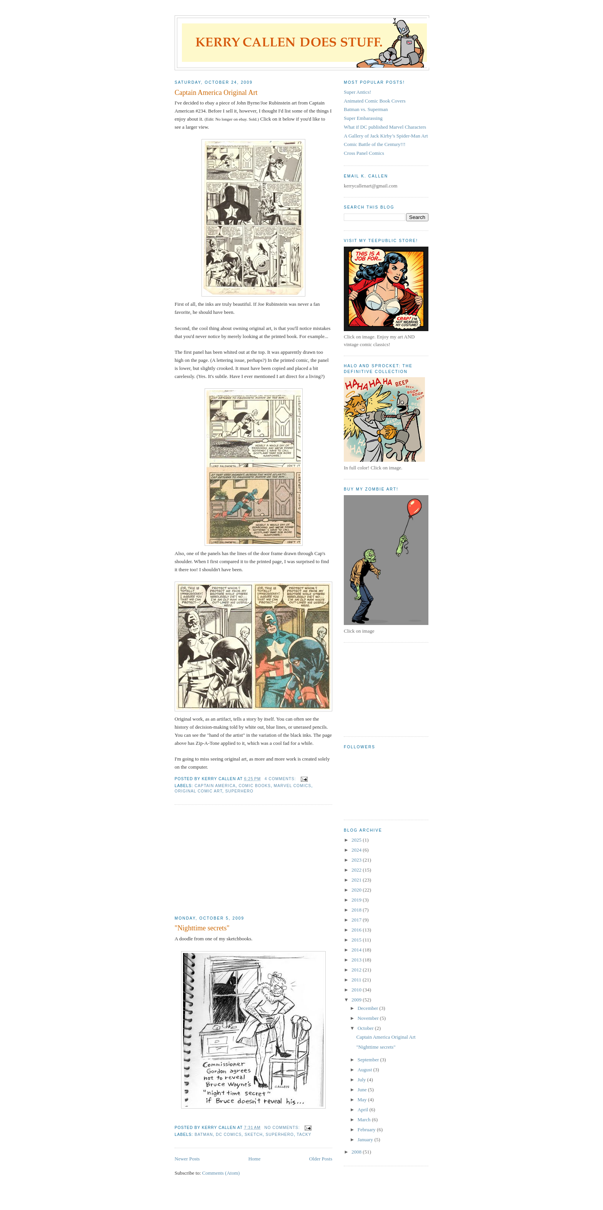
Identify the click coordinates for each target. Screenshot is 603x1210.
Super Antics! (357, 92)
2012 (357, 970)
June (363, 1089)
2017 (357, 920)
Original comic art (198, 791)
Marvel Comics (292, 786)
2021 (357, 880)
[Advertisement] (232, 860)
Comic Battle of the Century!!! (374, 144)
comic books (254, 786)
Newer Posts (187, 1159)
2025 (357, 840)
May (363, 1099)
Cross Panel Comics (364, 153)
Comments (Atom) (221, 1173)
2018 (357, 910)
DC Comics (229, 1134)
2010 (357, 990)
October (366, 1028)
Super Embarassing (363, 118)
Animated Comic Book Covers (375, 101)
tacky (304, 1134)
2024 (357, 850)
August (365, 1069)
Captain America (215, 786)
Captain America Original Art (216, 92)
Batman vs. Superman (366, 109)
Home (254, 1159)
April (364, 1109)
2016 (357, 930)
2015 (357, 940)
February (367, 1129)
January (366, 1139)
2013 (357, 960)
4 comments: (281, 779)
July (362, 1079)
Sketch (254, 1134)
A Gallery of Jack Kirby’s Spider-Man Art (386, 136)
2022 (357, 870)
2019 (357, 900)
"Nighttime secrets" (202, 928)
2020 (357, 890)
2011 (357, 980)
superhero (239, 791)
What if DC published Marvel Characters (385, 127)
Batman (204, 1134)
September (369, 1059)
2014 (357, 950)
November (369, 1018)
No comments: (283, 1127)
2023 (357, 860)
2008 (357, 1152)
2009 (357, 1000)
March (365, 1119)
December (369, 1008)
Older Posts (320, 1159)
